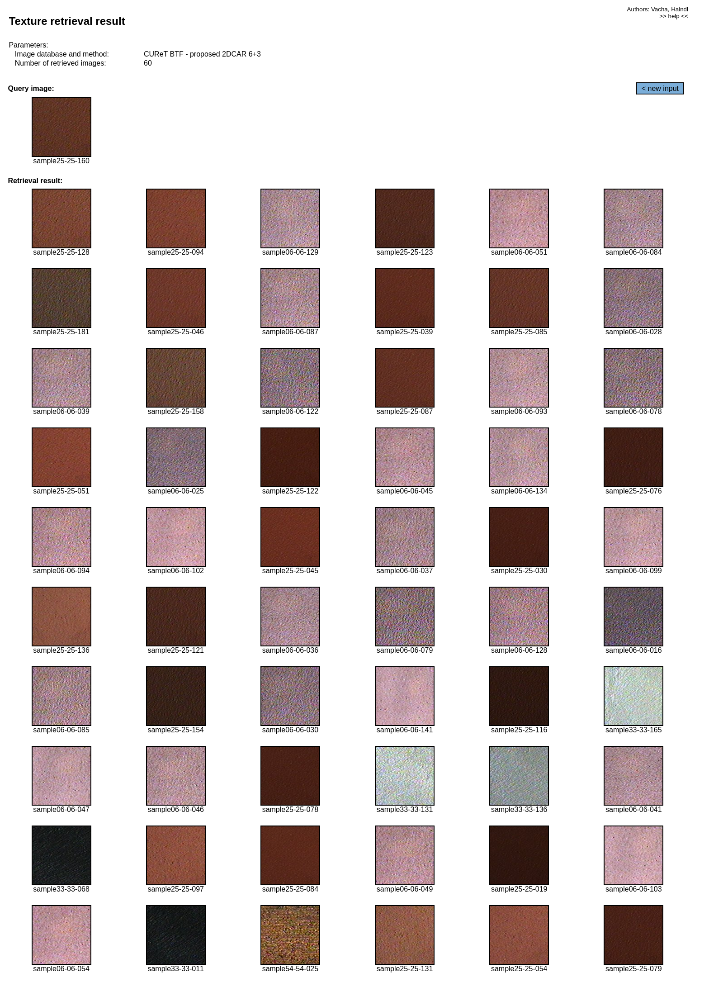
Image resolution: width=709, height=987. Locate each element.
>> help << (673, 16)
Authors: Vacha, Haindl (657, 9)
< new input (660, 88)
